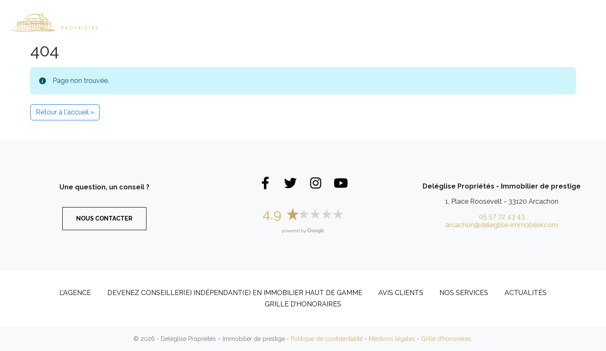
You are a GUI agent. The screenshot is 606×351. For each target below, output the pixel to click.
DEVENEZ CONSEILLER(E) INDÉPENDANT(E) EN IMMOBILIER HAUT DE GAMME (234, 293)
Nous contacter (104, 218)
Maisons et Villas (223, 22)
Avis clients (400, 293)
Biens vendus (385, 22)
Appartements (309, 22)
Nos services (463, 293)
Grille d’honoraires (303, 304)
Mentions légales (392, 338)
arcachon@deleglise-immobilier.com (501, 225)
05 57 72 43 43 (502, 217)
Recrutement (518, 22)
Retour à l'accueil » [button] (65, 112)
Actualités (526, 293)
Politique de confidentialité (327, 338)
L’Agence (447, 14)
